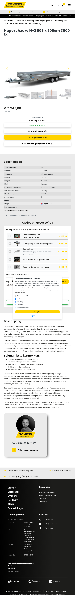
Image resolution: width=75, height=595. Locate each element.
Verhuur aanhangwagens (47, 495)
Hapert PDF (46, 204)
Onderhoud (43, 502)
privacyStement (32, 288)
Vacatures (14, 491)
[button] (68, 69)
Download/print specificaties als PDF (20, 215)
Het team (13, 500)
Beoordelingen (16, 508)
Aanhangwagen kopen (13, 210)
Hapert (26, 210)
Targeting (20, 302)
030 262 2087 (49, 520)
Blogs (11, 504)
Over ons (12, 495)
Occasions (42, 498)
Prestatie (19, 299)
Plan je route (49, 528)
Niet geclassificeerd (23, 308)
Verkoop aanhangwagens (48, 492)
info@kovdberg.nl (51, 524)
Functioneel (20, 305)
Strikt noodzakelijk (22, 296)
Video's (12, 487)
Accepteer (37, 312)
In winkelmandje (37, 131)
